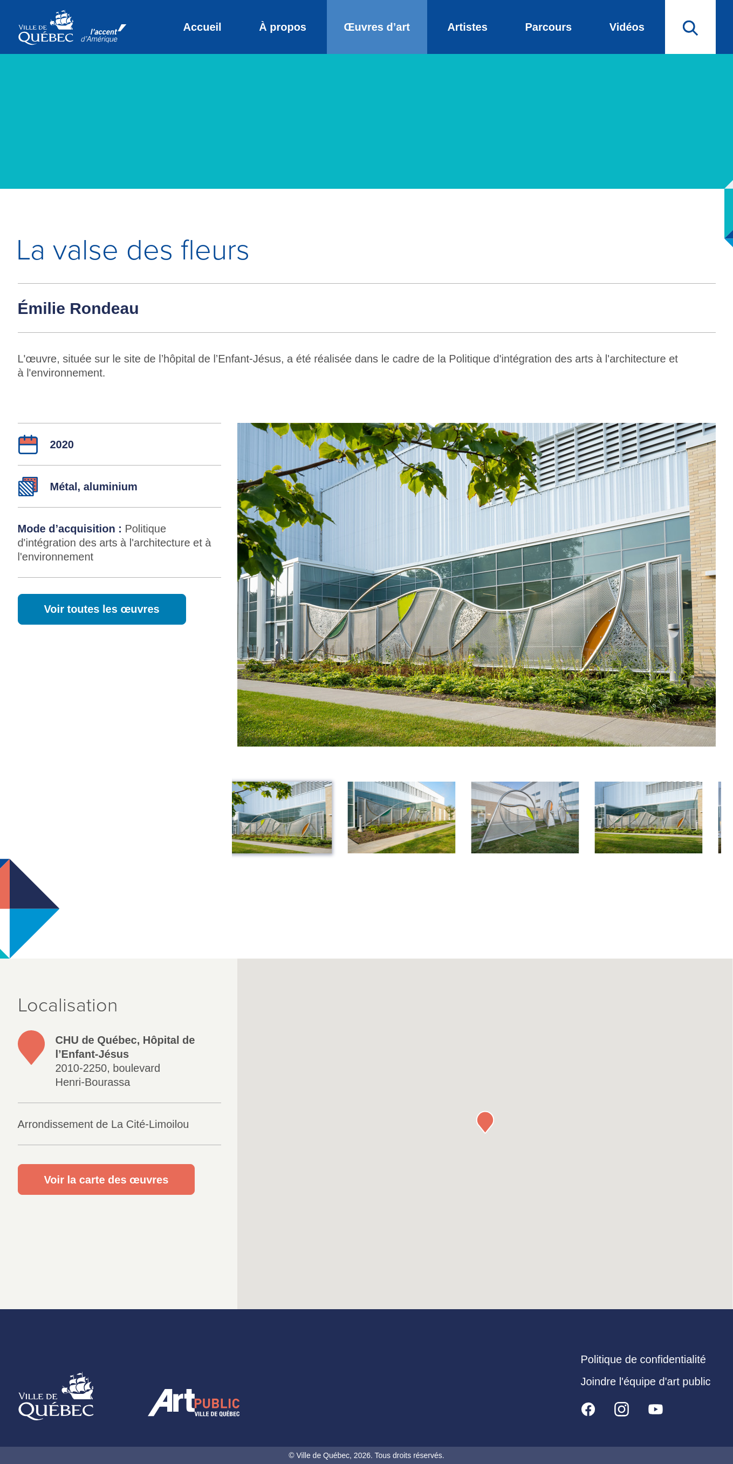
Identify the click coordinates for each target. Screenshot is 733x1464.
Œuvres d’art (377, 27)
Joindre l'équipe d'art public (646, 1381)
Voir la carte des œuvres (106, 1180)
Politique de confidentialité (643, 1359)
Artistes (467, 27)
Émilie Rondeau (78, 308)
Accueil (202, 27)
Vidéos (627, 27)
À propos (282, 27)
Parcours (548, 27)
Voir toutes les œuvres (102, 609)
